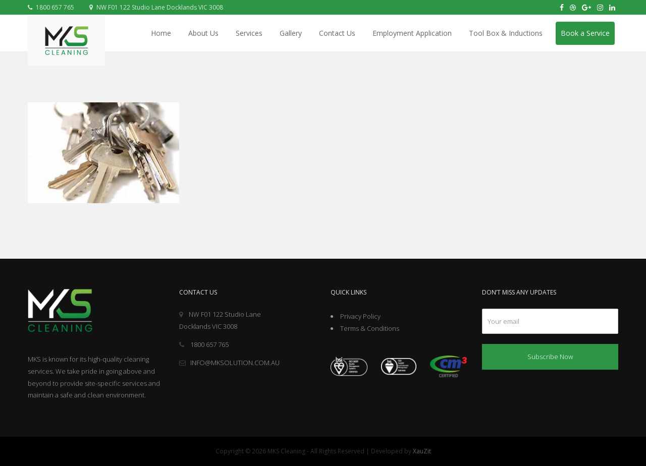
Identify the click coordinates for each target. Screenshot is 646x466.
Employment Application (412, 33)
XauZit (422, 451)
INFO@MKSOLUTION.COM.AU (229, 362)
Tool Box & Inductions (506, 33)
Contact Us (337, 33)
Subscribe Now (550, 356)
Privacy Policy (360, 316)
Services (249, 33)
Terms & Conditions (369, 328)
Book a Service (585, 33)
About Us (203, 33)
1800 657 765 (51, 7)
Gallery (291, 33)
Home (161, 33)
